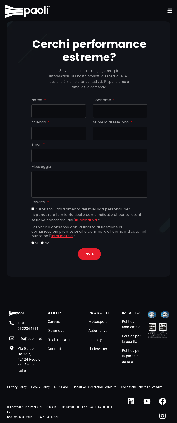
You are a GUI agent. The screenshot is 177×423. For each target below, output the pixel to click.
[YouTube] (147, 401)
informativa (86, 220)
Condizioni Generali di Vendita (142, 387)
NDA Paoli (61, 387)
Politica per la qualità (131, 339)
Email (36, 144)
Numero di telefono (111, 122)
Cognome (102, 100)
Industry (95, 340)
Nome (37, 100)
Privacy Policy (17, 387)
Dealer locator (59, 340)
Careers (54, 321)
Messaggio (41, 166)
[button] (169, 10)
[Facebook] (162, 401)
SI (36, 243)
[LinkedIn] (131, 401)
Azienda (39, 122)
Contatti (54, 349)
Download (56, 331)
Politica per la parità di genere (131, 356)
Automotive (97, 331)
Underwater (97, 349)
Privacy (38, 202)
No (46, 243)
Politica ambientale (131, 324)
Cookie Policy (40, 387)
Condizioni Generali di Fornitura (94, 387)
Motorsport (97, 321)
